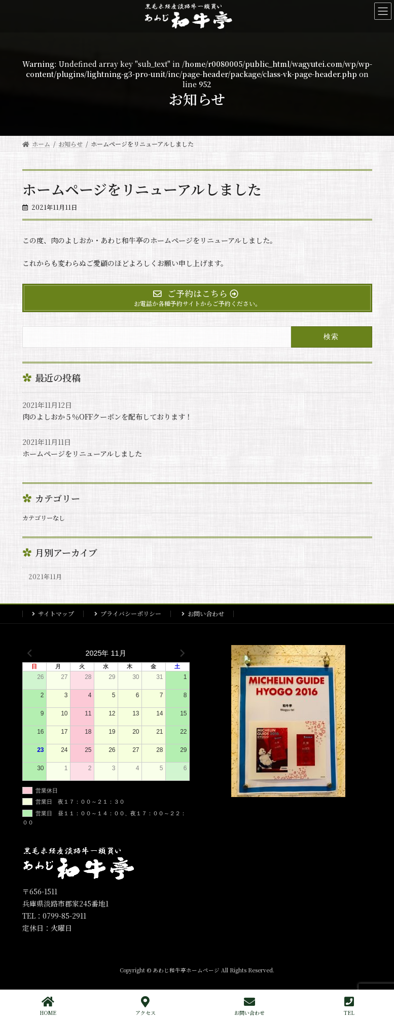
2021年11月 (45, 576)
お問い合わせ (206, 613)
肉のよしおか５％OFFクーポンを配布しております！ (107, 416)
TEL (349, 1006)
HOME (48, 1006)
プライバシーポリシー (130, 613)
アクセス (145, 1006)
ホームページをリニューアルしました (82, 453)
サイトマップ (56, 613)
